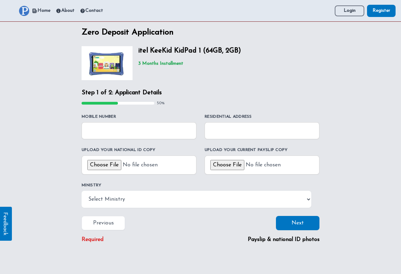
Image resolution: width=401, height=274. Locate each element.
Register (381, 10)
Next (298, 223)
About (65, 11)
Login (349, 10)
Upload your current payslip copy (246, 150)
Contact (91, 11)
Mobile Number (99, 117)
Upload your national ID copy (118, 150)
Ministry (91, 185)
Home (41, 11)
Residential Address (228, 117)
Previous (103, 223)
